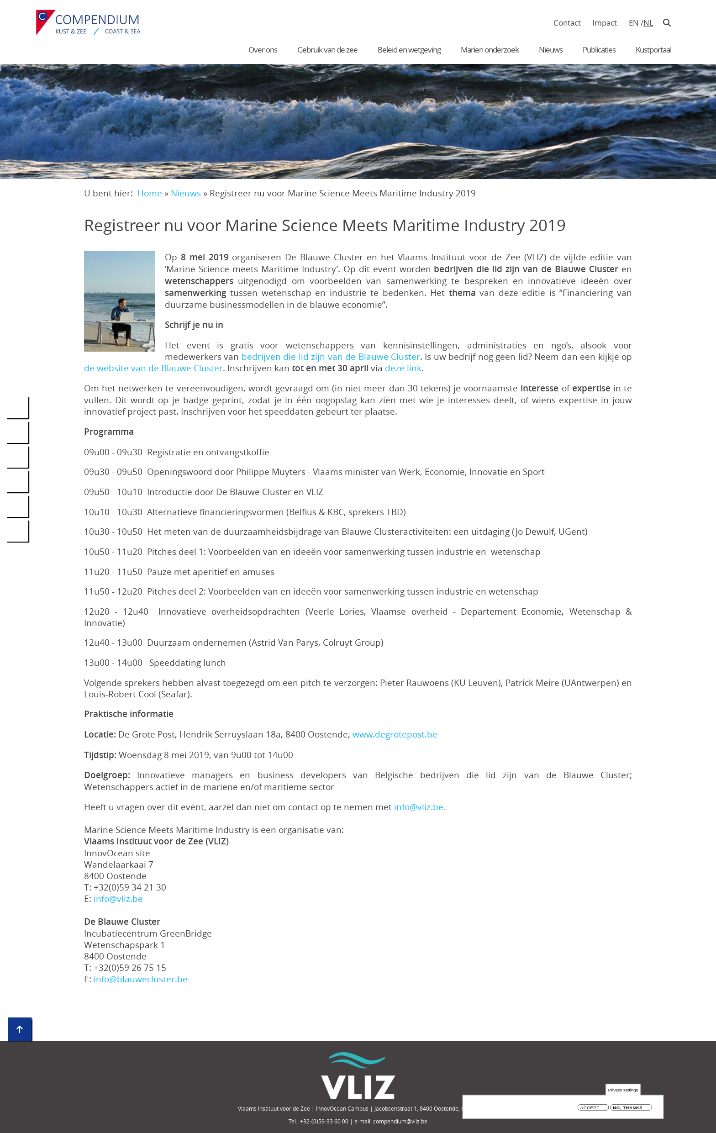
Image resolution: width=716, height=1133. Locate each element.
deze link (403, 368)
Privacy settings (623, 1091)
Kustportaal (653, 49)
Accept (590, 1109)
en (634, 22)
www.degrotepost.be (395, 734)
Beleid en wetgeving (409, 49)
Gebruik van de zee (327, 49)
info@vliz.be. (420, 806)
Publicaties (599, 49)
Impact (604, 22)
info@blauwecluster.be (141, 979)
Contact (567, 22)
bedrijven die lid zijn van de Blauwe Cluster (331, 356)
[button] (119, 301)
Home (149, 193)
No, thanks (627, 1109)
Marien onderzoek (490, 49)
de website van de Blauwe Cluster (153, 368)
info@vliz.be (118, 898)
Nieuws (551, 49)
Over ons (262, 49)
